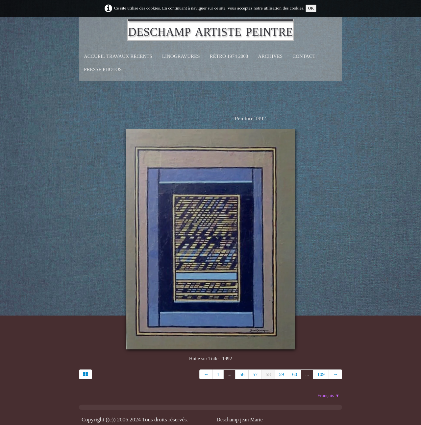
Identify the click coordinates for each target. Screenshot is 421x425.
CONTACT (303, 56)
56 (241, 374)
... (229, 374)
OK (311, 8)
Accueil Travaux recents (118, 56)
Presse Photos (103, 69)
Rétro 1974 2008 (229, 56)
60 (294, 374)
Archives (270, 56)
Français (328, 395)
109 (321, 374)
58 (268, 374)
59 (281, 374)
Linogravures (181, 56)
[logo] (210, 30)
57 (255, 374)
